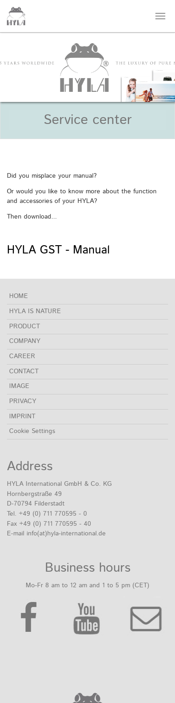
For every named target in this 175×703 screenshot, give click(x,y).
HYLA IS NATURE (35, 311)
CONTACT (23, 371)
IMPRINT (22, 416)
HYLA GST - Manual (58, 250)
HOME (18, 296)
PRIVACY (22, 401)
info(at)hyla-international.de (66, 533)
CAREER (22, 356)
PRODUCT (24, 326)
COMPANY (24, 341)
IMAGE (19, 386)
